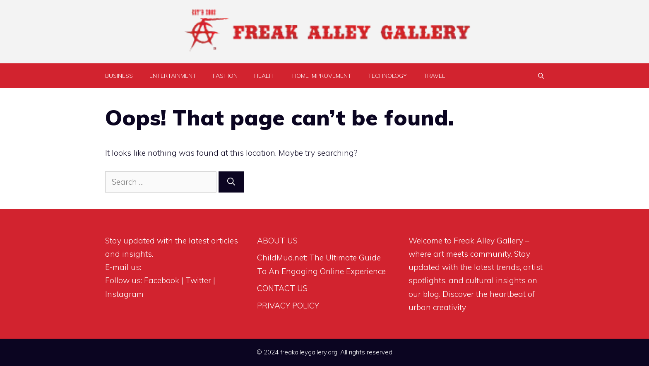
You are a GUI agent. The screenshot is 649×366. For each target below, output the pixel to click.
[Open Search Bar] (541, 75)
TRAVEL (434, 75)
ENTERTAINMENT (172, 75)
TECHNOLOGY (387, 75)
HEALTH (265, 75)
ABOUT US (277, 241)
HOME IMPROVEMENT (321, 75)
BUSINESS (119, 75)
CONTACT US (282, 288)
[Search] (231, 182)
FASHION (225, 75)
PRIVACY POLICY (288, 306)
